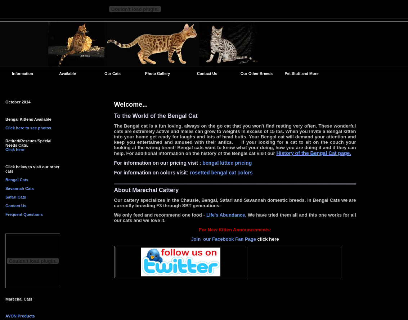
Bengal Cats (16, 180)
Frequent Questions (24, 214)
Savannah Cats (19, 188)
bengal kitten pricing (227, 163)
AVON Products (20, 316)
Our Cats (112, 73)
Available (67, 73)
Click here (14, 149)
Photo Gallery (157, 73)
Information (22, 73)
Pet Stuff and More (301, 73)
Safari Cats (15, 197)
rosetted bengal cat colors (221, 172)
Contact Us (207, 73)
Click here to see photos (28, 128)
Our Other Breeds (257, 73)
